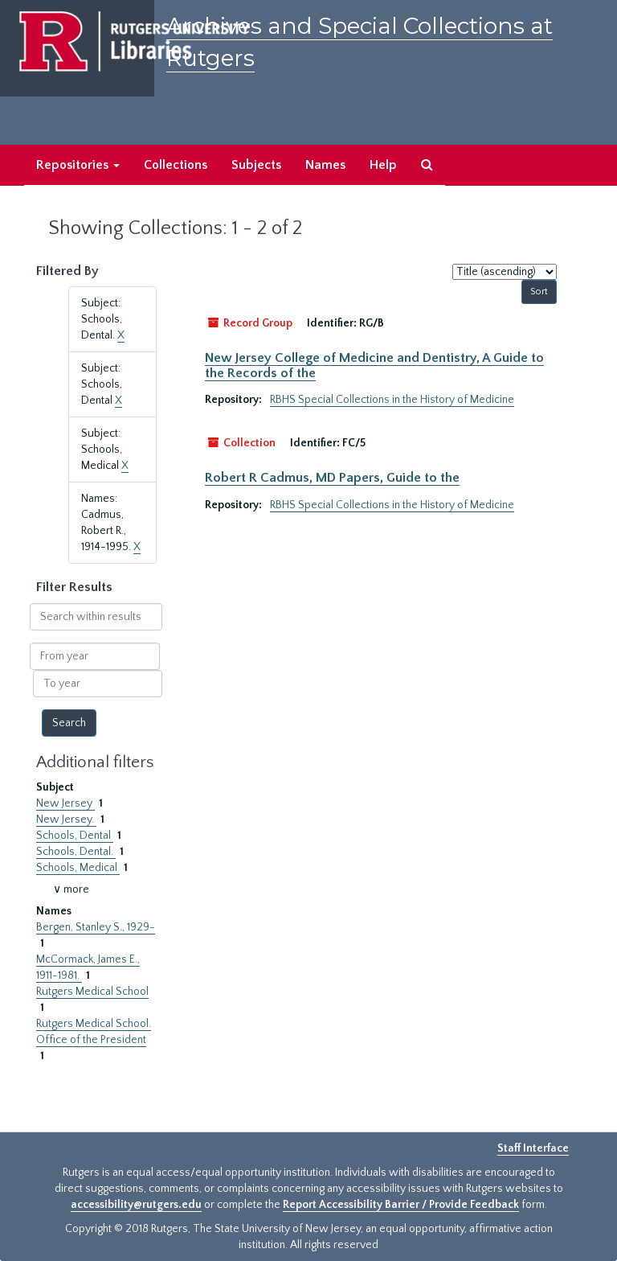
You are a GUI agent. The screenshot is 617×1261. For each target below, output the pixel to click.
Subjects (256, 165)
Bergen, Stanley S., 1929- (95, 927)
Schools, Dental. (76, 851)
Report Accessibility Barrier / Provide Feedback (401, 1204)
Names (325, 165)
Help (383, 165)
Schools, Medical (78, 867)
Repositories (78, 165)
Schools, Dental (74, 835)
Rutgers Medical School (92, 991)
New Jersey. (66, 819)
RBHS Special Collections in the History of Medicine (392, 399)
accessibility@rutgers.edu (136, 1204)
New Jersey (65, 803)
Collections (175, 165)
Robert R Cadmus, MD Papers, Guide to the (332, 477)
